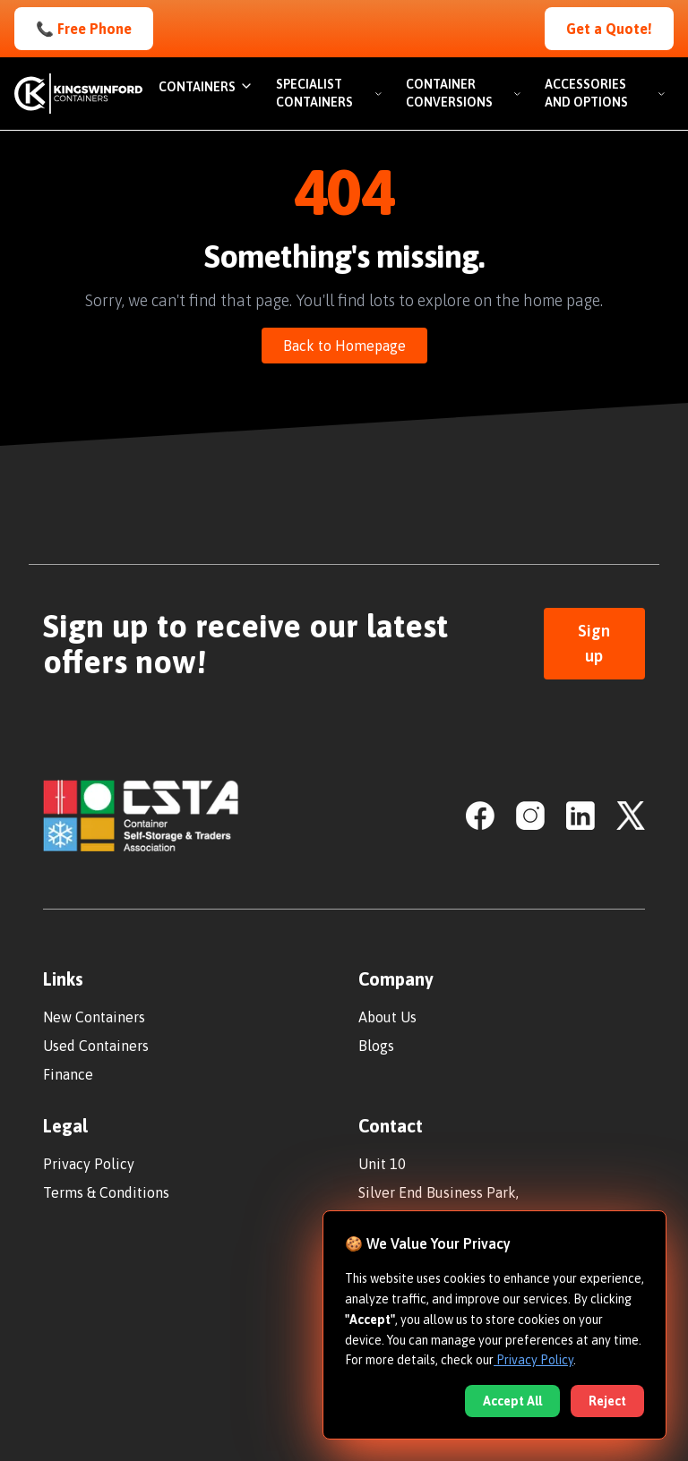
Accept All (512, 1401)
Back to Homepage (344, 345)
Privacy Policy (88, 1164)
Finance (68, 1074)
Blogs (376, 1046)
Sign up (594, 643)
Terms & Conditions (106, 1192)
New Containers (94, 1017)
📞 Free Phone (84, 29)
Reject (607, 1401)
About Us (387, 1017)
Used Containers (96, 1046)
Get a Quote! (609, 29)
